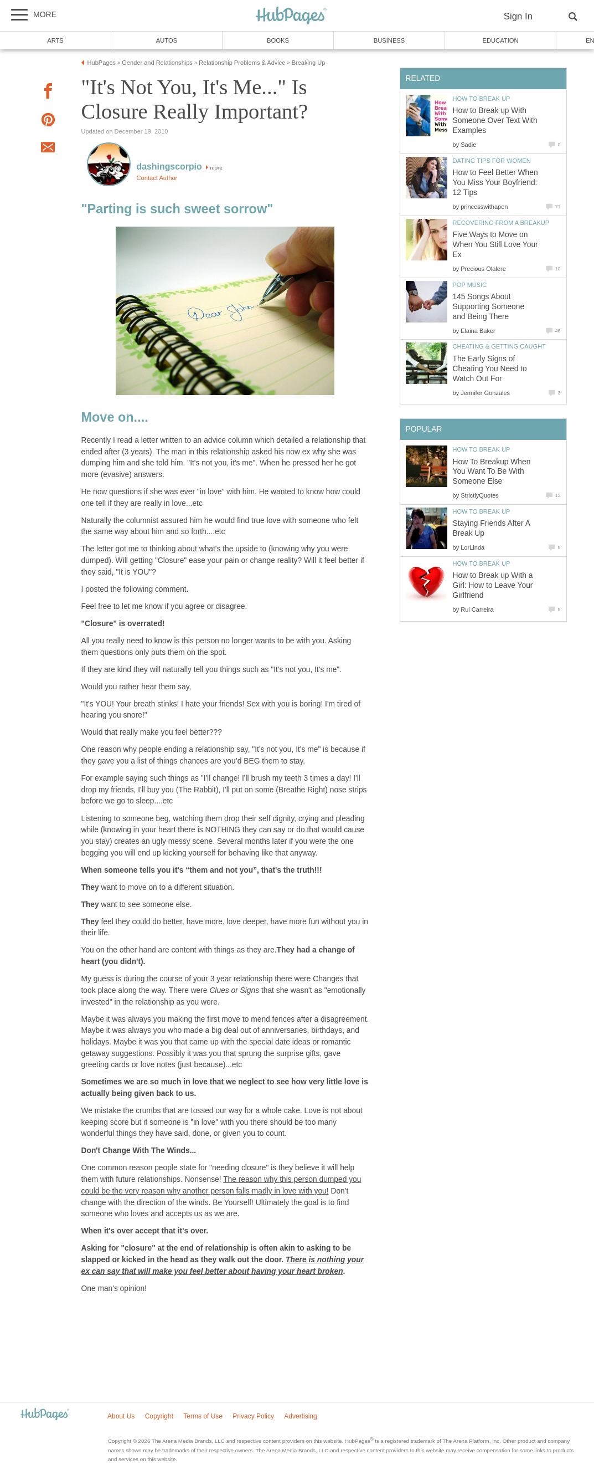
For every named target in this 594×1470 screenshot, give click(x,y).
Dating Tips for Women (492, 160)
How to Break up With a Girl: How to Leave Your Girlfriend (493, 585)
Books (278, 40)
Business (389, 40)
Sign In (518, 16)
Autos (166, 40)
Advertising (300, 1416)
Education (500, 40)
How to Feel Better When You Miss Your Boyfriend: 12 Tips (495, 182)
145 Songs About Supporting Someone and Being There (489, 307)
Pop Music (470, 284)
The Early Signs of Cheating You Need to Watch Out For (490, 369)
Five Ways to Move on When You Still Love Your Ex (495, 245)
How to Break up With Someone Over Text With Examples (495, 120)
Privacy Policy (253, 1416)
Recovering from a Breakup (501, 222)
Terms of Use (203, 1416)
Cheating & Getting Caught (499, 346)
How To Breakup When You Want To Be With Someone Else (492, 472)
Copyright (159, 1416)
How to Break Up (481, 98)
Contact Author (157, 178)
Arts (55, 40)
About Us (121, 1416)
